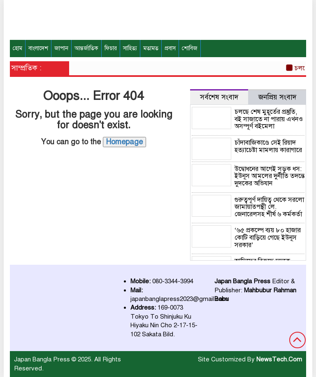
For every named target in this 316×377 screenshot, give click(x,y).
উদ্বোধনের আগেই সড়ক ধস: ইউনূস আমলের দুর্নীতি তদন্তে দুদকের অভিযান (269, 176)
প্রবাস (170, 48)
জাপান (61, 48)
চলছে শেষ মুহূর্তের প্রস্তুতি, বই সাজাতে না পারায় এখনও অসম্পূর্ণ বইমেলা (269, 119)
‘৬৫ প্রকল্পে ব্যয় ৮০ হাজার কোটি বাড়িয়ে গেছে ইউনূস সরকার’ (268, 237)
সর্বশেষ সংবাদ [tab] (219, 97)
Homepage (124, 141)
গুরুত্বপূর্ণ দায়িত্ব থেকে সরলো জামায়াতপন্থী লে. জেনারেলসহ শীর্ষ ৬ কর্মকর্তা (269, 207)
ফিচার (111, 48)
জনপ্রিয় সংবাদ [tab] (277, 97)
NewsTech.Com (279, 359)
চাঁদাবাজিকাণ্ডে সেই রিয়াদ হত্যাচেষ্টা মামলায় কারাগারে (268, 146)
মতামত (150, 48)
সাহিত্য (130, 48)
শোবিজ (190, 48)
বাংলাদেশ (38, 48)
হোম (17, 48)
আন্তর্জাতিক (86, 48)
